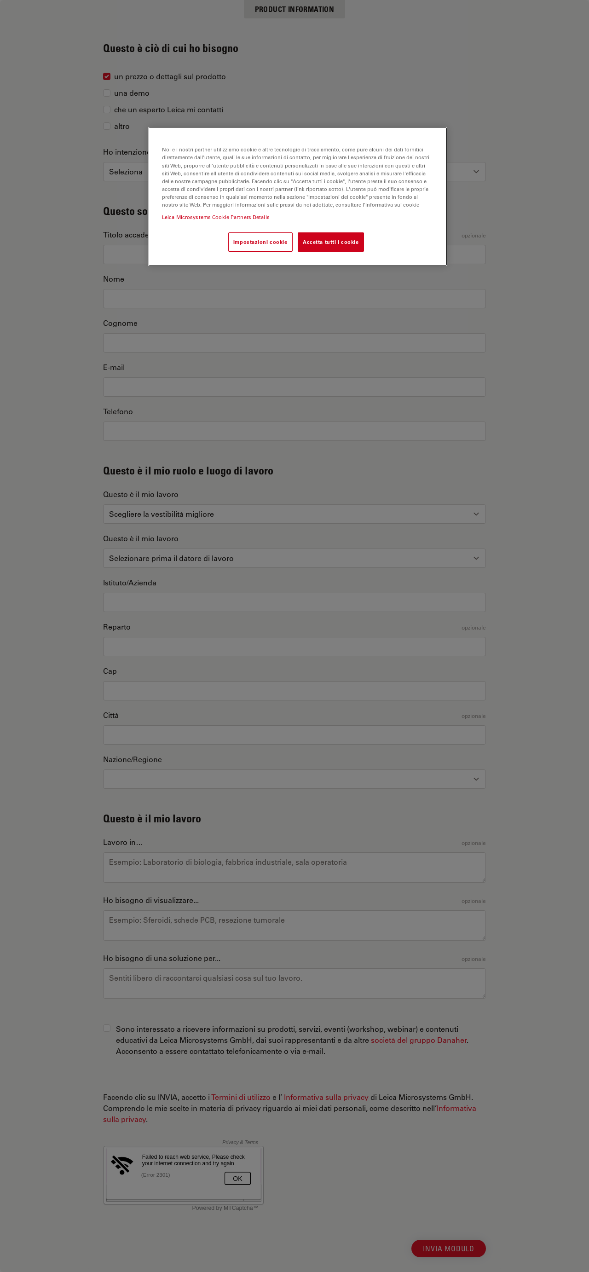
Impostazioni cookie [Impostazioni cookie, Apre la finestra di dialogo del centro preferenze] (260, 241)
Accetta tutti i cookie (331, 241)
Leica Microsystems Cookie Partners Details (216, 217)
